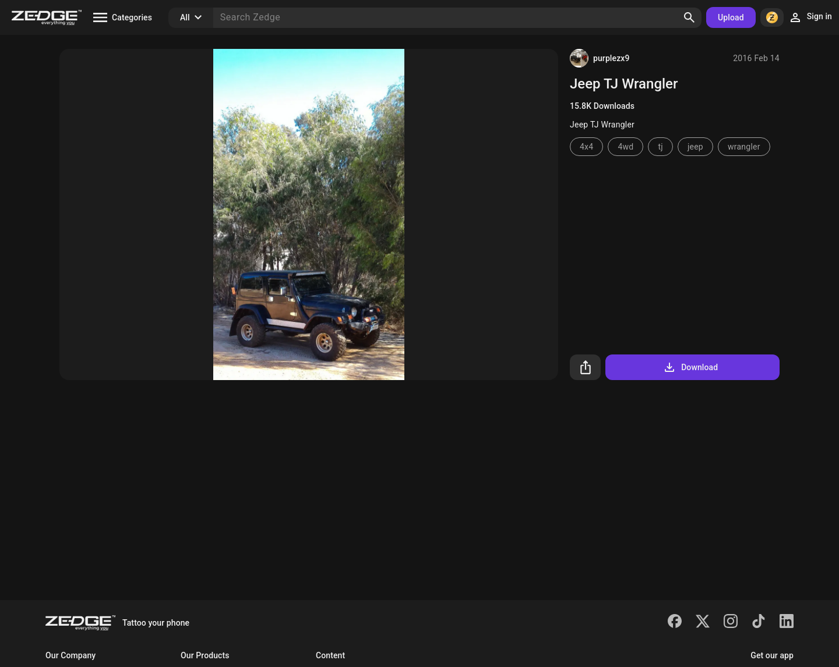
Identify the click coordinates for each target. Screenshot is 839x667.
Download (690, 367)
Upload (731, 17)
